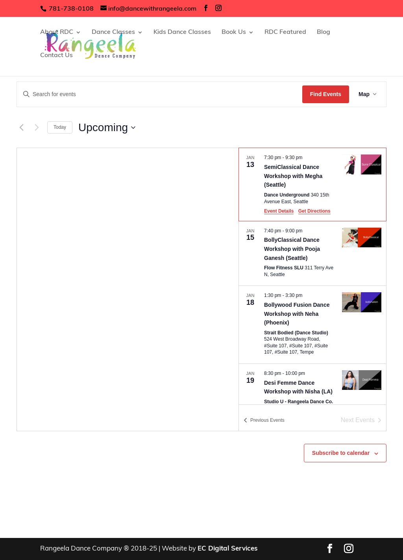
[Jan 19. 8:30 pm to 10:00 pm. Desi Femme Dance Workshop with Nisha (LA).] (312, 394)
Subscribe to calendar (341, 453)
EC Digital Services (228, 548)
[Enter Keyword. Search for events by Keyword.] (159, 94)
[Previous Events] (21, 127)
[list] (312, 276)
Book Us (234, 32)
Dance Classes (113, 32)
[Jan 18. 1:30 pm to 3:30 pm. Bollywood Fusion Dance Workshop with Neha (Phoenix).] (312, 325)
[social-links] (206, 8)
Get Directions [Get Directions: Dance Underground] (314, 211)
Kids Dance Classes (182, 32)
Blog (323, 32)
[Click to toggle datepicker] (106, 127)
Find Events (325, 94)
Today (60, 127)
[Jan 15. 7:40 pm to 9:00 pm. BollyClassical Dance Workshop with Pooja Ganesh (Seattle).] (312, 253)
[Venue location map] (127, 289)
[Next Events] (36, 127)
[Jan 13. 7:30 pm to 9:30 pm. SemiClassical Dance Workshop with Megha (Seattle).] (312, 184)
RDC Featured (285, 32)
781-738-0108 (70, 9)
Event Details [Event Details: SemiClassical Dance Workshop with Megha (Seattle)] (279, 211)
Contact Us (56, 56)
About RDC (56, 32)
